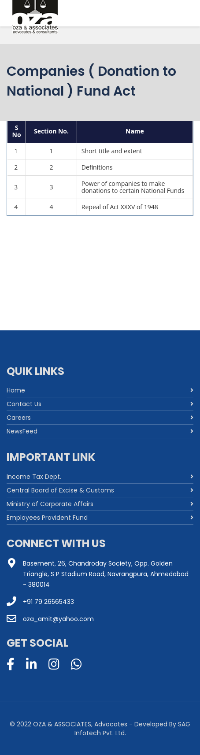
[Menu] (173, 17)
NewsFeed (22, 431)
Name (135, 131)
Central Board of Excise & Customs (60, 490)
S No (16, 131)
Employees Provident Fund (47, 517)
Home (16, 390)
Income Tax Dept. (34, 476)
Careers (19, 417)
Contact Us (24, 404)
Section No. (51, 131)
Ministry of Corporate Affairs (50, 504)
